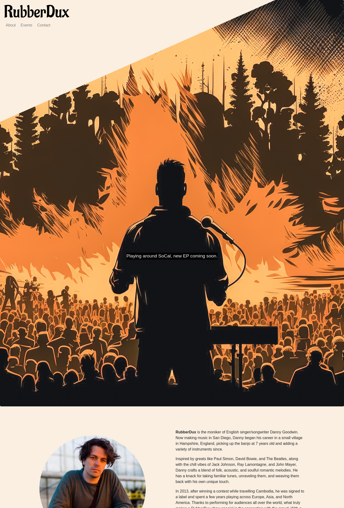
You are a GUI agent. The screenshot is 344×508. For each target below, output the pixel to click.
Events (26, 25)
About (11, 25)
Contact (43, 25)
